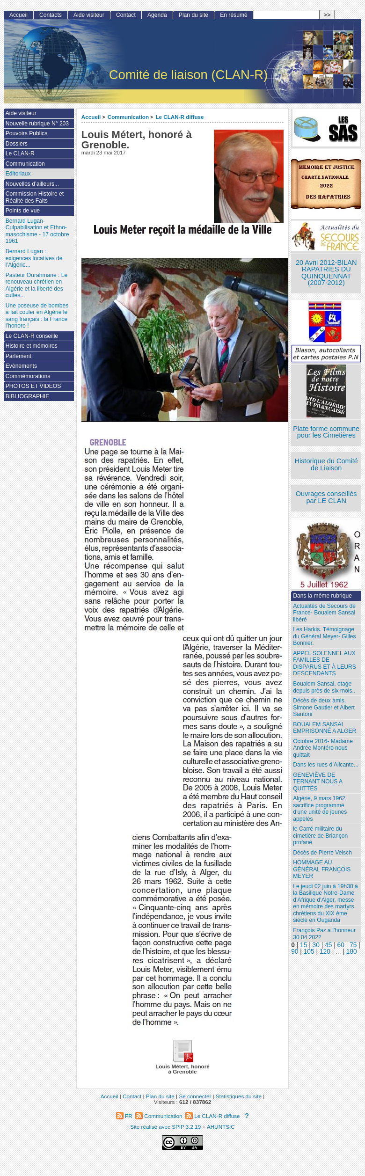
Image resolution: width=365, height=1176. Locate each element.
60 (340, 945)
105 (309, 951)
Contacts (50, 15)
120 (325, 951)
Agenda (157, 15)
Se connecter (195, 1096)
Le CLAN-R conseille (32, 336)
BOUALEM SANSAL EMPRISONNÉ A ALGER (324, 728)
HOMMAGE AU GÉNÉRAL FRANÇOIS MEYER (321, 869)
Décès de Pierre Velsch (322, 852)
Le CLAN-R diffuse (179, 117)
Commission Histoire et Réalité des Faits (35, 197)
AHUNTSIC (221, 1127)
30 (316, 945)
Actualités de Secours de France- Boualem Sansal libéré (324, 613)
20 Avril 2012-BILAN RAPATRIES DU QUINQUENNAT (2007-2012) (326, 272)
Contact (126, 15)
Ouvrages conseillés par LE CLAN (326, 497)
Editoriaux (18, 173)
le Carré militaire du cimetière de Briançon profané (320, 835)
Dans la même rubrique (322, 595)
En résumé (233, 15)
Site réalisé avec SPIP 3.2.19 (165, 1127)
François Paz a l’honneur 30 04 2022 (324, 934)
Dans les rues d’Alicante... (325, 764)
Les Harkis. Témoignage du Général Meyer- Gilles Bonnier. (324, 636)
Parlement (18, 356)
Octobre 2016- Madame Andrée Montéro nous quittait (323, 748)
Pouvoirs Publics (26, 133)
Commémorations (28, 376)
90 (294, 951)
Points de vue (23, 210)
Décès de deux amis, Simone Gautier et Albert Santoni (324, 707)
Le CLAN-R (20, 153)
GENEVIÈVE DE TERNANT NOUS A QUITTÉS (318, 782)
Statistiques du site (239, 1096)
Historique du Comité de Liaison (326, 464)
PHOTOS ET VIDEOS (33, 386)
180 (351, 951)
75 (353, 945)
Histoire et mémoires (32, 346)
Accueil (91, 117)
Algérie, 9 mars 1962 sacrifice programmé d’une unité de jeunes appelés (320, 808)
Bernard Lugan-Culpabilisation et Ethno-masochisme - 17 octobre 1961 (37, 231)
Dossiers (17, 143)
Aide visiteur (88, 15)
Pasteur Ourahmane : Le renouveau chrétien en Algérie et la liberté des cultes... (36, 285)
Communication (128, 117)
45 (328, 945)
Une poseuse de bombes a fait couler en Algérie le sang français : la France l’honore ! (37, 315)
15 (303, 945)
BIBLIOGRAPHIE (27, 396)
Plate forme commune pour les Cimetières (326, 432)
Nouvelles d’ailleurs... (32, 184)
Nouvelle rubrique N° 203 (37, 123)
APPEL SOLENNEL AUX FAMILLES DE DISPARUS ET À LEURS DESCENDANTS (324, 663)
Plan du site (193, 15)
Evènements (21, 366)
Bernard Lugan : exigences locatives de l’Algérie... (34, 258)
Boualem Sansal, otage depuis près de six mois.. (324, 687)
